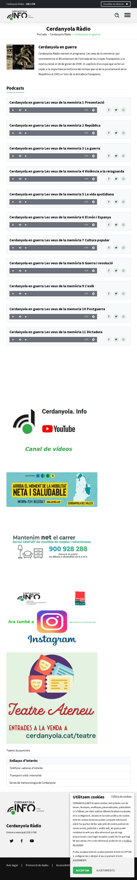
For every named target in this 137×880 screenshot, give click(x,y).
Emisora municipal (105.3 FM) (21, 832)
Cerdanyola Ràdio (60, 34)
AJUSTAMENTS (106, 870)
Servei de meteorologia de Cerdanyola (32, 782)
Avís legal (12, 865)
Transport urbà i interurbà (25, 775)
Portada (42, 34)
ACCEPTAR (82, 870)
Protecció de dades (37, 865)
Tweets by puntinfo (18, 750)
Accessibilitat (64, 865)
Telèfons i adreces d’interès (26, 768)
